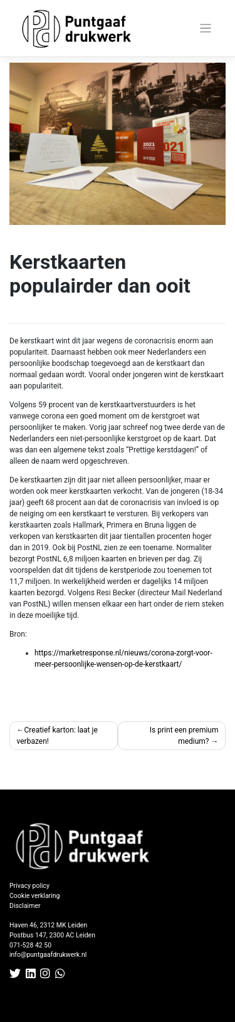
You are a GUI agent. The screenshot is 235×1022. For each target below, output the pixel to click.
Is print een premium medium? (184, 736)
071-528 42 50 (30, 945)
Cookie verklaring (34, 896)
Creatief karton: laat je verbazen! (57, 736)
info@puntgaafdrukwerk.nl (47, 955)
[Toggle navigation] (206, 28)
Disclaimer (25, 906)
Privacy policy (29, 886)
